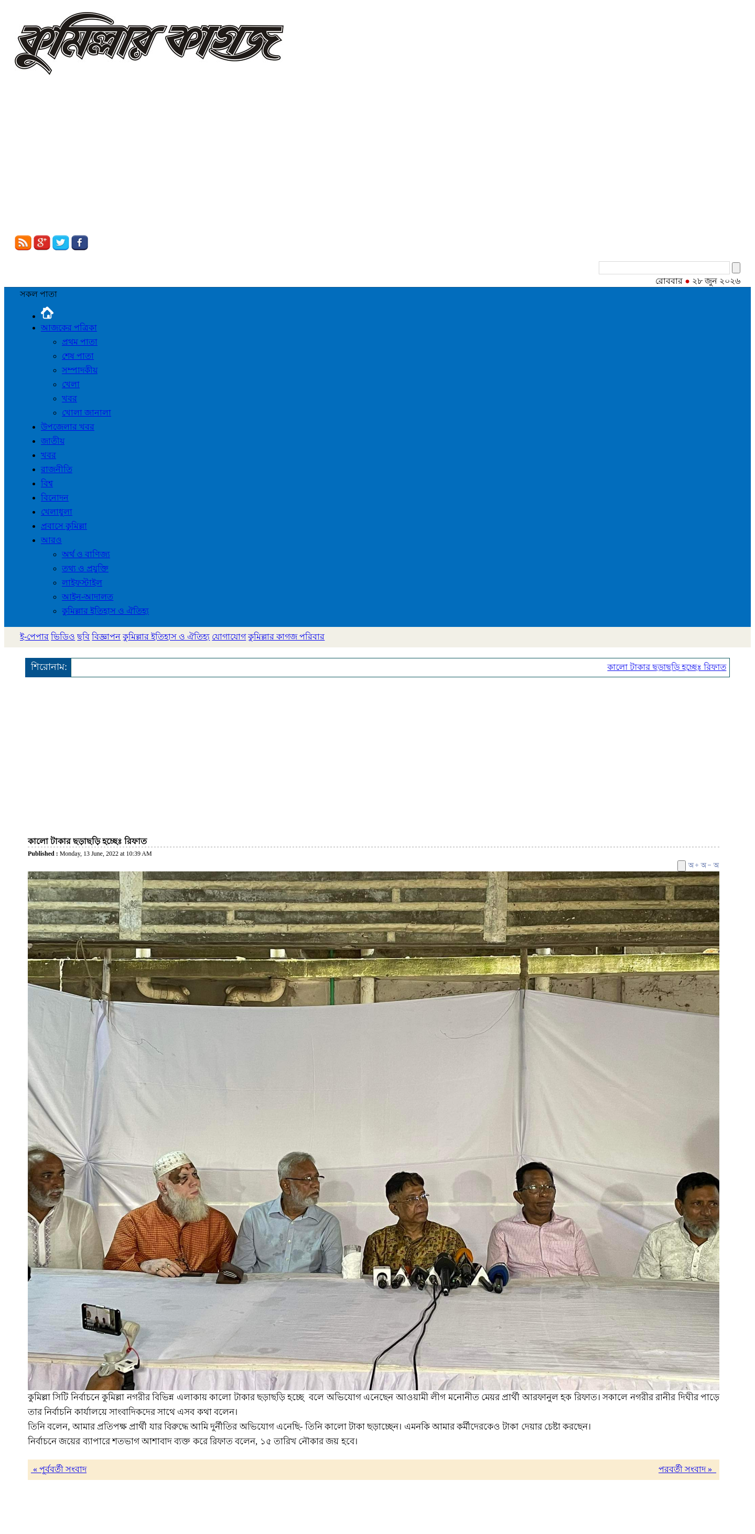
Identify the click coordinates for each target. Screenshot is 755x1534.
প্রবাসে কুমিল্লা (64, 525)
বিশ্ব (47, 483)
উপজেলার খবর (67, 426)
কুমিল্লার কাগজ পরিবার (286, 636)
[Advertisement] (377, 156)
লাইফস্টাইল (82, 582)
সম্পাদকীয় (80, 370)
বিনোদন (55, 497)
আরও (51, 540)
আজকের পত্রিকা (69, 327)
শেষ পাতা (78, 355)
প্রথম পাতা (80, 341)
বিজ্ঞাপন (106, 636)
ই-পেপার (34, 636)
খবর (69, 398)
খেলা (71, 384)
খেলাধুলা (56, 511)
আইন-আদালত (87, 596)
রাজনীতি (56, 469)
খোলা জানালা (86, 412)
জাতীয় (52, 440)
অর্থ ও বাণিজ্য (86, 554)
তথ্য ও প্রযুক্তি (85, 568)
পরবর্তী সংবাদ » (687, 1469)
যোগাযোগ (229, 636)
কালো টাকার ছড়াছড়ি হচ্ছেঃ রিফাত (676, 667)
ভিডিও (63, 636)
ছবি (83, 636)
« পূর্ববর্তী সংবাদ (59, 1469)
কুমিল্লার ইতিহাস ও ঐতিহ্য (105, 610)
